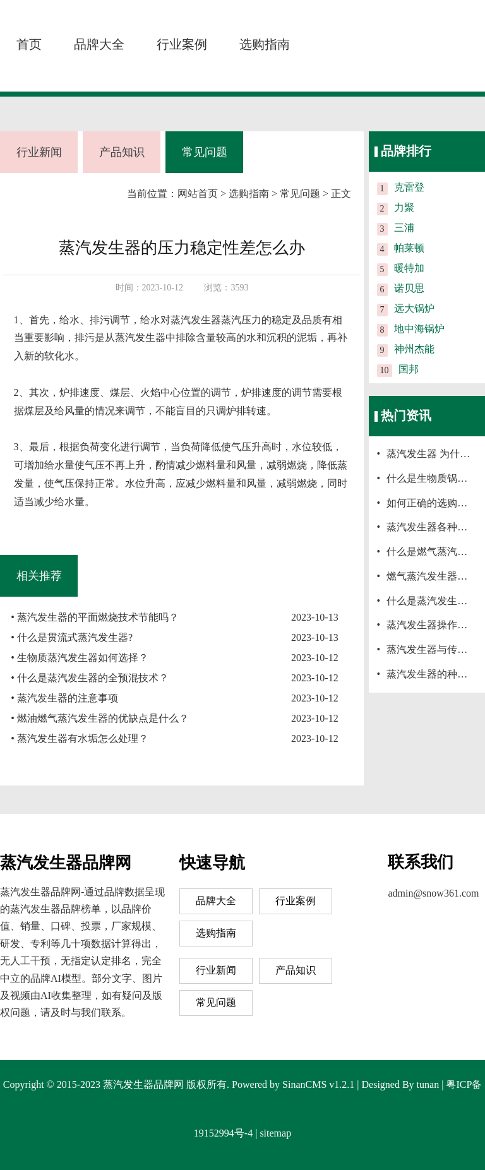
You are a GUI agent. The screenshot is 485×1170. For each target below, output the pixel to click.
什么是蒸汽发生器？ (431, 600)
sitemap (275, 1133)
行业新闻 (39, 152)
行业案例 (182, 44)
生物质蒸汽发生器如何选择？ (82, 657)
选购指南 (264, 44)
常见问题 (204, 152)
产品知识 (122, 152)
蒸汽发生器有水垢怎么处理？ (82, 738)
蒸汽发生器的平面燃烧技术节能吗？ (98, 617)
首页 (29, 44)
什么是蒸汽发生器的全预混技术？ (93, 677)
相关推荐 (39, 576)
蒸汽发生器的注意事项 (67, 698)
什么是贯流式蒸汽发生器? (75, 637)
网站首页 (197, 193)
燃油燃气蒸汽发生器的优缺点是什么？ (103, 718)
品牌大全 (99, 44)
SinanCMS (304, 1084)
